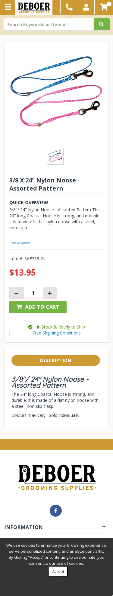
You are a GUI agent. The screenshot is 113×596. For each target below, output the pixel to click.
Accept (58, 571)
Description (55, 360)
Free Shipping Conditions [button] (57, 333)
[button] (86, 7)
